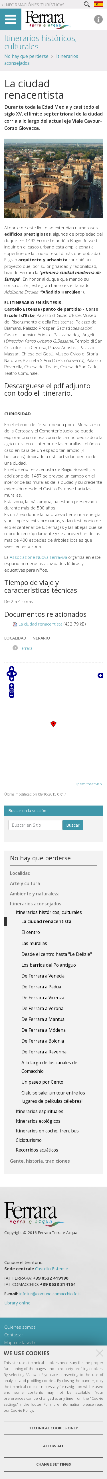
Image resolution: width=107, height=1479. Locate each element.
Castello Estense (51, 1268)
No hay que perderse (26, 56)
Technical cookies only (53, 1428)
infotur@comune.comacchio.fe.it (50, 1293)
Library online (17, 1303)
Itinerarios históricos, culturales (40, 42)
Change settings (53, 1464)
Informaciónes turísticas (34, 4)
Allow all (53, 1445)
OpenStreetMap (88, 784)
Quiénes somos (20, 1327)
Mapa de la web (19, 1342)
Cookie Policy (22, 1410)
